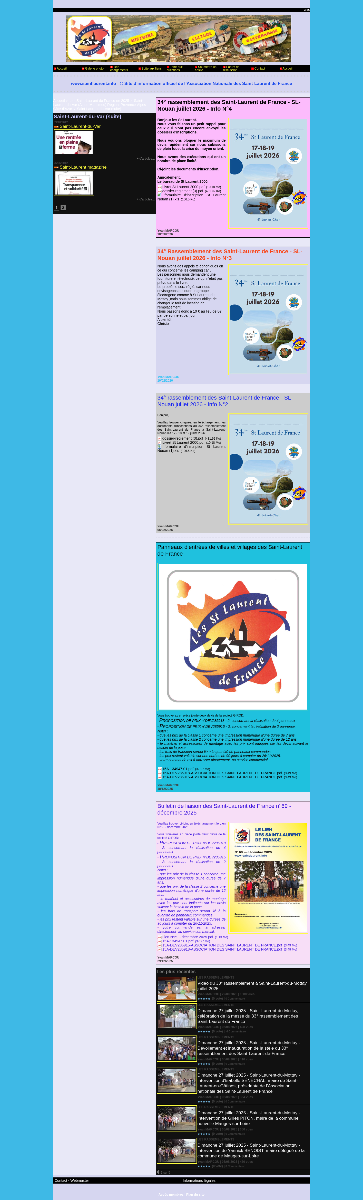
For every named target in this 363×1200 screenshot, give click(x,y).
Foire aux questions (175, 68)
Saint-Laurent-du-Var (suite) (135, 103)
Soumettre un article (206, 68)
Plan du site (194, 1192)
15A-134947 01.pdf (175, 768)
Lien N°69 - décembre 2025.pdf (183, 936)
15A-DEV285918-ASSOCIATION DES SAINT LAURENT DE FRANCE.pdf (212, 773)
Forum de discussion (231, 68)
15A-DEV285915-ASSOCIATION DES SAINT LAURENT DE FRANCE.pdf (212, 777)
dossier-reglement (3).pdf (179, 190)
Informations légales (196, 1179)
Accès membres (171, 1192)
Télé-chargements (119, 68)
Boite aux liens (150, 68)
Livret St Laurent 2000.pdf (180, 186)
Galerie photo (93, 68)
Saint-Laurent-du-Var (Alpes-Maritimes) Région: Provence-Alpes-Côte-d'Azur (104, 102)
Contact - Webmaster (68, 1179)
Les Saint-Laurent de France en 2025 (90, 100)
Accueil (60, 68)
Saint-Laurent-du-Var (81, 120)
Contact (258, 68)
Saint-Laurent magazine (84, 160)
